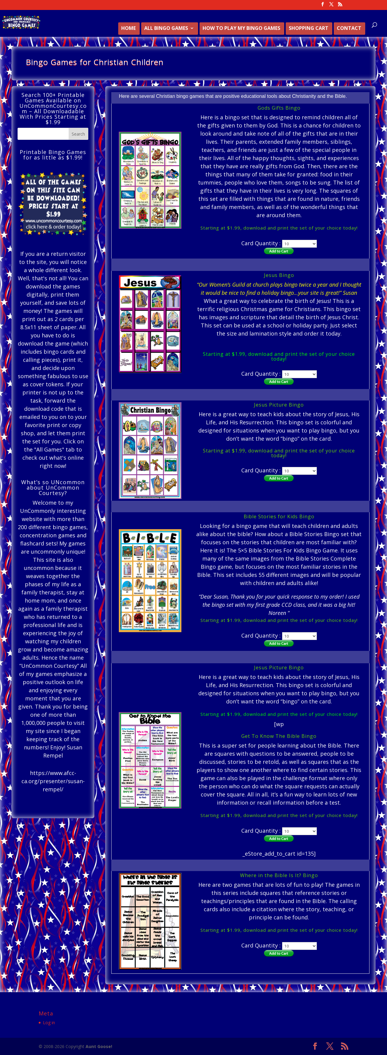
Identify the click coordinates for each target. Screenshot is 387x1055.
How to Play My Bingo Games (241, 28)
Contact (349, 28)
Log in (49, 1022)
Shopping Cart (308, 28)
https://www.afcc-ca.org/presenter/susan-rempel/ (53, 781)
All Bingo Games (166, 28)
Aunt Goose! (99, 1046)
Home (128, 28)
